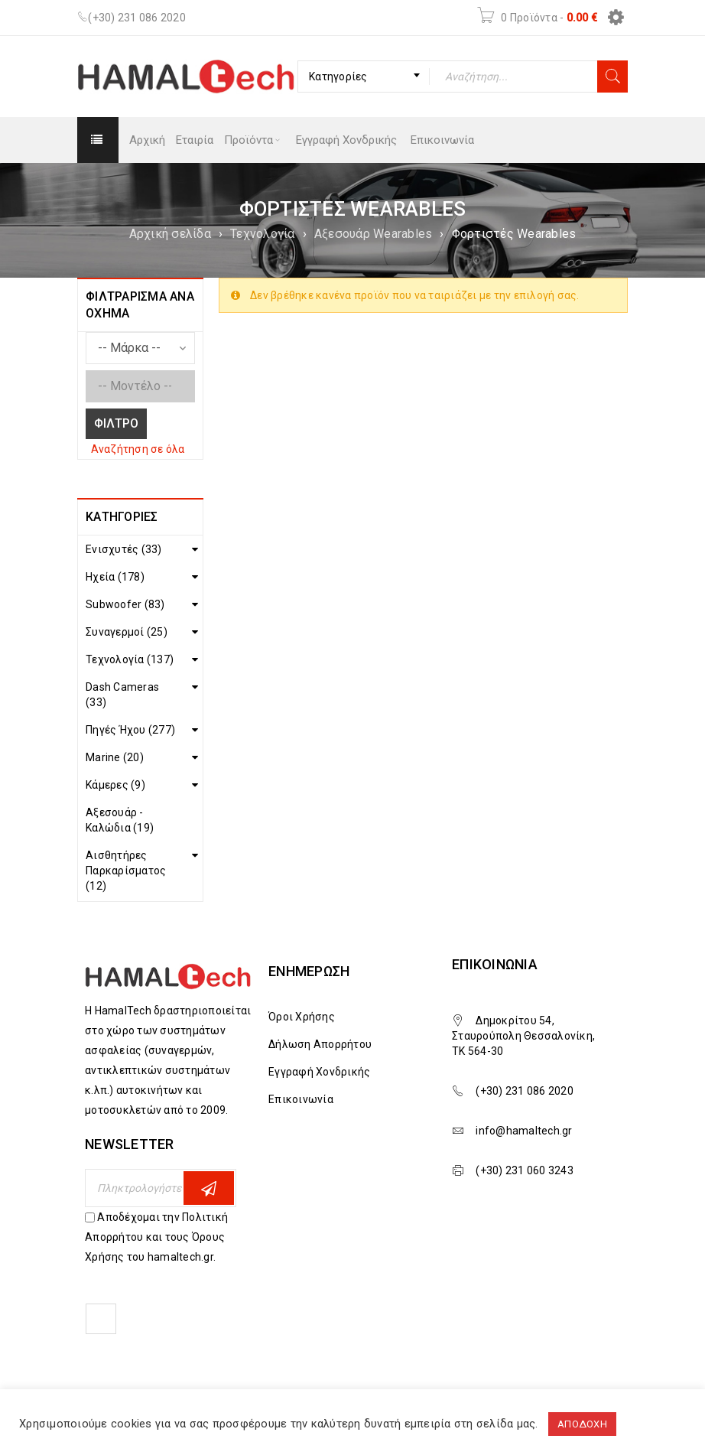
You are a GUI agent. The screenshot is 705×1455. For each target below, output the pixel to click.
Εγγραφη (208, 1188)
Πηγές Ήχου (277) (130, 730)
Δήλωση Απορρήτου (320, 1044)
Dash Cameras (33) (122, 694)
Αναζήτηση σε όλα (138, 449)
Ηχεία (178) (115, 577)
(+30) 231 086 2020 (137, 17)
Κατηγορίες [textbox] (338, 76)
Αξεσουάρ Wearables (373, 233)
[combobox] (363, 76)
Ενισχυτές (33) (124, 549)
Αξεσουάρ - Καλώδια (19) (120, 820)
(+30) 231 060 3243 (524, 1170)
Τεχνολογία (262, 233)
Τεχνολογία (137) (130, 659)
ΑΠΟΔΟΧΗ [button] (582, 1424)
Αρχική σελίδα (170, 233)
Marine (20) (115, 757)
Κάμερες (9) (115, 785)
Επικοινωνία (300, 1099)
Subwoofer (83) (125, 604)
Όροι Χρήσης (301, 1017)
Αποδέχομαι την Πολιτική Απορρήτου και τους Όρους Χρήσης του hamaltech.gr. (156, 1237)
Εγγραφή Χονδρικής (319, 1072)
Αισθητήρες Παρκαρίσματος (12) (126, 870)
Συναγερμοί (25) (126, 632)
